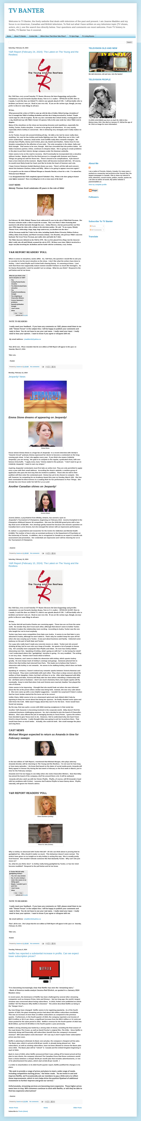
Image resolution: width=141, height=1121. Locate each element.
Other (13, 310)
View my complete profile (98, 184)
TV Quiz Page (74, 36)
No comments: (35, 366)
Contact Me (33, 36)
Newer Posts (13, 1108)
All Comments (96, 230)
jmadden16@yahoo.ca (32, 339)
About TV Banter (20, 36)
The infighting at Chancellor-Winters (17, 297)
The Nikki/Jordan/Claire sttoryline (19, 287)
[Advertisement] (107, 143)
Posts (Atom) (23, 1111)
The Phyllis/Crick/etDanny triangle (18, 292)
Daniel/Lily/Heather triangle (17, 305)
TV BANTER (26, 11)
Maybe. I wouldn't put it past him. (18, 885)
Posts (93, 226)
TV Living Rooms (88, 36)
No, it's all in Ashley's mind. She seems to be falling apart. (18, 880)
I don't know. (15, 308)
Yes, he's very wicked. (18, 876)
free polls (25, 315)
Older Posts (77, 1108)
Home (9, 36)
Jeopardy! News (17, 376)
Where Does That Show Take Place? (53, 36)
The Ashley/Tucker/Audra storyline (18, 282)
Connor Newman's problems (17, 301)
